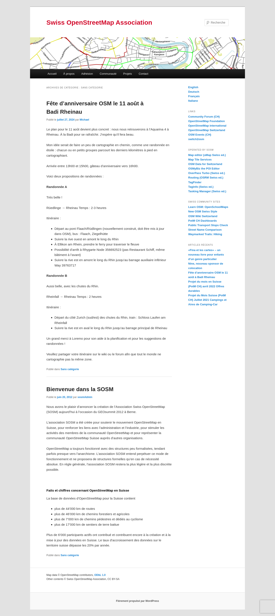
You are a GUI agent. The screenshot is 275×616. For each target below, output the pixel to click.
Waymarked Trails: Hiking (205, 234)
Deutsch (193, 91)
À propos (69, 73)
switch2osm (196, 139)
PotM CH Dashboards (202, 220)
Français (194, 96)
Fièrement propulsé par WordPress (137, 600)
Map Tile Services (200, 159)
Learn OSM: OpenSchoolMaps (208, 207)
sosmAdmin (85, 397)
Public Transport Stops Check (208, 225)
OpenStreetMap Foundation (206, 121)
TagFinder (195, 182)
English (193, 87)
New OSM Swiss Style (202, 211)
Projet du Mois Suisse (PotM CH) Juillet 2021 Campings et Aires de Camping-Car (207, 300)
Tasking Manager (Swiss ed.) (207, 191)
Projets (127, 73)
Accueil (52, 73)
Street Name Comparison (205, 229)
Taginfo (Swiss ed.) (201, 186)
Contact (143, 73)
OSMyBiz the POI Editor (204, 168)
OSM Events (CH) (199, 134)
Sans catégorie (70, 369)
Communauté (108, 73)
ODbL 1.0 (99, 575)
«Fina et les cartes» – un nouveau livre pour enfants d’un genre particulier (206, 254)
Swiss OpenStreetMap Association (99, 22)
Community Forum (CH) (204, 116)
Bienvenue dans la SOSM (79, 389)
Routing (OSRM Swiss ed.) (205, 177)
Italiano (193, 100)
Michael (84, 119)
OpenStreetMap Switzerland (206, 130)
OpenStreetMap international (207, 125)
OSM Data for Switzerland (205, 164)
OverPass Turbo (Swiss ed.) (206, 173)
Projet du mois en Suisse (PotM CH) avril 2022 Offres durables (206, 286)
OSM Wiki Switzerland (202, 216)
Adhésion (87, 73)
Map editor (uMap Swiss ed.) (207, 155)
